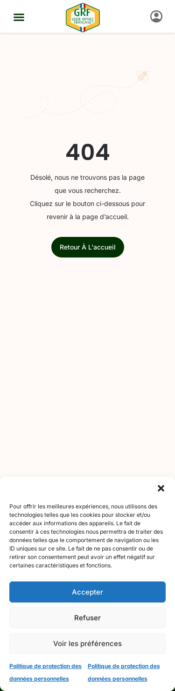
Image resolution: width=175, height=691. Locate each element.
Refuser (87, 617)
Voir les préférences (87, 643)
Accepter (87, 592)
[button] (161, 488)
